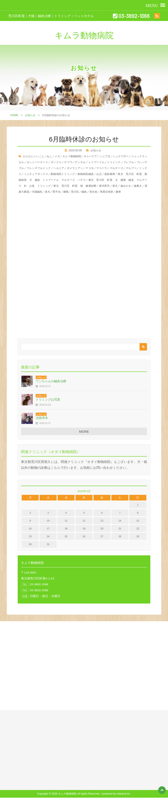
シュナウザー (121, 156)
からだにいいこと (33, 156)
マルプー (131, 168)
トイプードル (96, 162)
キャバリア (90, 156)
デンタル (80, 162)
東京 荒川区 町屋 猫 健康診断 (74, 185)
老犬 (47, 191)
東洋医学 (104, 185)
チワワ (68, 162)
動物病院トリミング (63, 174)
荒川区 (75, 191)
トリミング (113, 162)
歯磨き (138, 185)
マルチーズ (116, 168)
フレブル (128, 162)
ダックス (56, 162)
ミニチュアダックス (36, 174)
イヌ (57, 156)
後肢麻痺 (109, 174)
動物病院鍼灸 (86, 174)
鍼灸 (84, 191)
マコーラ (101, 168)
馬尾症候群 (106, 191)
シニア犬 (105, 156)
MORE (84, 431)
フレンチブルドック (39, 168)
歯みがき (126, 185)
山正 (99, 174)
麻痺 (118, 191)
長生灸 (93, 191)
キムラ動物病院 (72, 156)
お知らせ (30, 115)
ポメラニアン (75, 168)
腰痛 (65, 191)
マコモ (90, 168)
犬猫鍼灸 (37, 191)
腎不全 (57, 191)
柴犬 (115, 185)
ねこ (49, 156)
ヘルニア (58, 168)
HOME (14, 115)
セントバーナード (37, 162)
